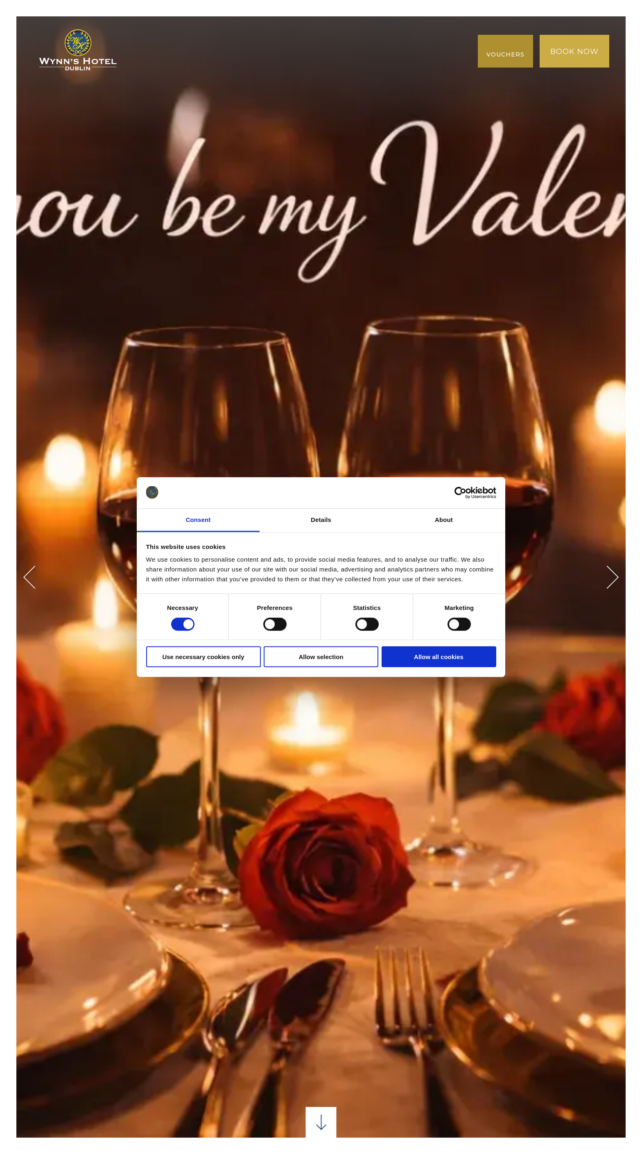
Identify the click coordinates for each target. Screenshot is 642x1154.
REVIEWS (412, 61)
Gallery (275, 61)
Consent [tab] (198, 519)
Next (607, 577)
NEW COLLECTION (343, 61)
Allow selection (320, 656)
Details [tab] (321, 519)
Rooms (191, 40)
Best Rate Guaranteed (191, 61)
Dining (234, 40)
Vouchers (505, 54)
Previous (35, 577)
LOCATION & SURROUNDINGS (390, 40)
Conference (290, 40)
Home (151, 40)
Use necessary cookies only (203, 656)
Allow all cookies (438, 656)
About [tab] (444, 519)
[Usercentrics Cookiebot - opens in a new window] (460, 493)
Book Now (574, 51)
